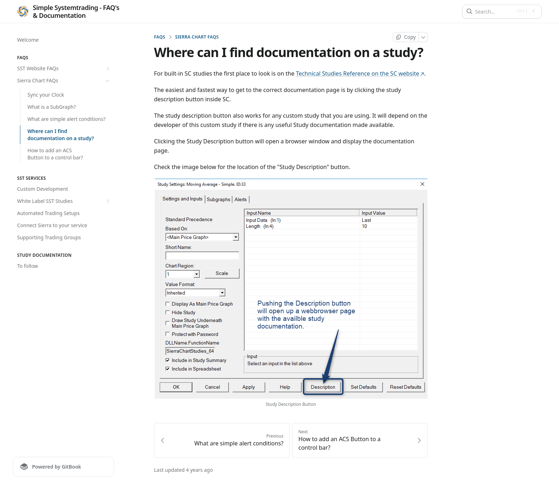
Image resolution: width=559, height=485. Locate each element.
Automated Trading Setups (48, 213)
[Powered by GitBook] (63, 466)
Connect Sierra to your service (52, 225)
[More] (423, 37)
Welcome (28, 39)
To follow (27, 265)
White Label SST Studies (64, 201)
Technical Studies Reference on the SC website (360, 73)
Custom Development (42, 188)
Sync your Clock (45, 94)
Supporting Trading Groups (49, 237)
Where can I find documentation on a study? (60, 135)
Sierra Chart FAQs (64, 80)
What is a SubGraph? (51, 106)
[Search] (494, 11)
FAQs (159, 37)
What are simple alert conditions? (66, 119)
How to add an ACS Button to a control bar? (55, 154)
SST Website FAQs (64, 68)
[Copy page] (406, 37)
